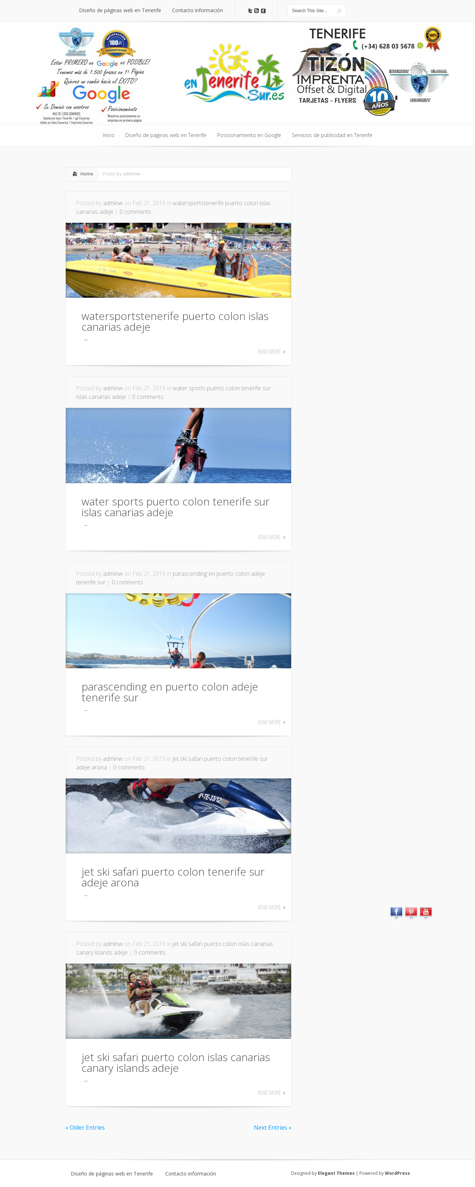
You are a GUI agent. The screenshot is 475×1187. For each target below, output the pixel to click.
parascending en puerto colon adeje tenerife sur (170, 692)
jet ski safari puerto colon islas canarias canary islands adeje (176, 1062)
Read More (269, 351)
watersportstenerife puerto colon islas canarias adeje (175, 321)
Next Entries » (273, 1127)
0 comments (135, 212)
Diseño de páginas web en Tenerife (112, 1173)
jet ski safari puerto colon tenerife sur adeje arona (173, 877)
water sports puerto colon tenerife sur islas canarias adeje (176, 506)
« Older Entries (85, 1127)
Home (86, 173)
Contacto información (190, 1173)
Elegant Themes (336, 1173)
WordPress (397, 1173)
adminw (113, 203)
